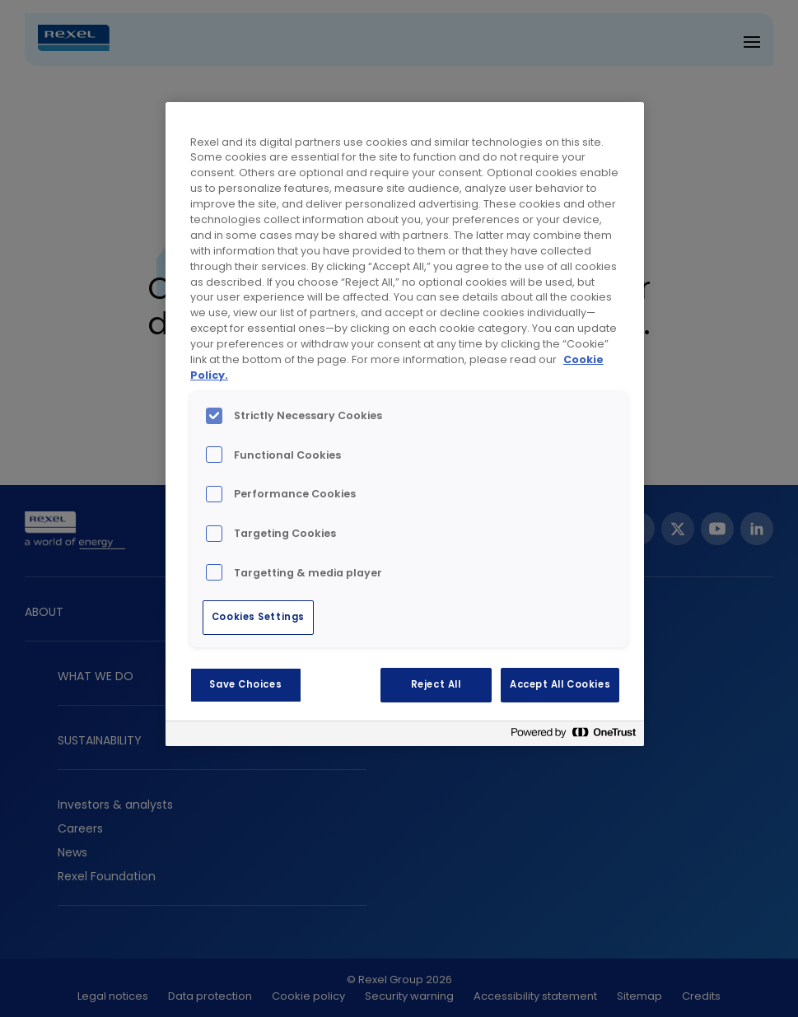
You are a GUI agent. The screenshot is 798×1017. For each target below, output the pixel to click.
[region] (405, 424)
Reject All (436, 684)
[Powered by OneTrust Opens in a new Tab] (573, 735)
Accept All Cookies (560, 684)
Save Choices (245, 684)
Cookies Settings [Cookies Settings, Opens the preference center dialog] (258, 616)
